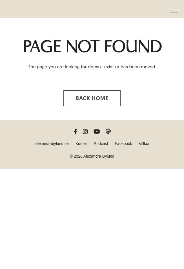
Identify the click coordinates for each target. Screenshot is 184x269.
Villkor (144, 143)
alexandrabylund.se (51, 143)
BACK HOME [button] (91, 98)
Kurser (81, 143)
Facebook (123, 143)
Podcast (101, 143)
